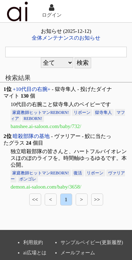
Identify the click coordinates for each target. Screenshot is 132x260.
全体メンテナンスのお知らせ (66, 38)
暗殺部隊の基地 (31, 136)
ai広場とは (34, 252)
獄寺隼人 (103, 112)
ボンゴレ (27, 179)
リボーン (82, 112)
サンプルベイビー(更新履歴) (92, 242)
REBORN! (33, 118)
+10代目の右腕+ (31, 89)
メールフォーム (78, 252)
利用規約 (33, 242)
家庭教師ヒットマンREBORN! (40, 112)
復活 (78, 173)
